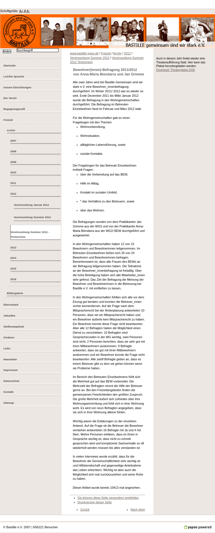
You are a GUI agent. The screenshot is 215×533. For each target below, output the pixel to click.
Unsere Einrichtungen (17, 87)
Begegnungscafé (14, 108)
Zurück (85, 509)
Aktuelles (9, 315)
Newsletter (10, 359)
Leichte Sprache (13, 76)
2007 (13, 140)
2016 (13, 279)
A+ (21, 11)
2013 (13, 247)
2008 (13, 151)
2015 (13, 268)
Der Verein (10, 98)
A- (28, 11)
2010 (13, 172)
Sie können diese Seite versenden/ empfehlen (108, 497)
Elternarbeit (10, 304)
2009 (13, 161)
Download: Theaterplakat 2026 (175, 69)
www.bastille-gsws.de (84, 53)
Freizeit (8, 119)
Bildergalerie (15, 293)
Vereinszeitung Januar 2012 (31, 204)
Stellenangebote (13, 326)
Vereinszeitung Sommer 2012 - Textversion (30, 234)
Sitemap (8, 402)
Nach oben (137, 509)
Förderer (8, 337)
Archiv (11, 130)
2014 (13, 257)
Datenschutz (11, 380)
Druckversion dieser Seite (95, 502)
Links (6, 348)
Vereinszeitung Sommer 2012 (32, 217)
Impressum (10, 370)
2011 (13, 182)
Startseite (9, 65)
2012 (13, 193)
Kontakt (8, 391)
